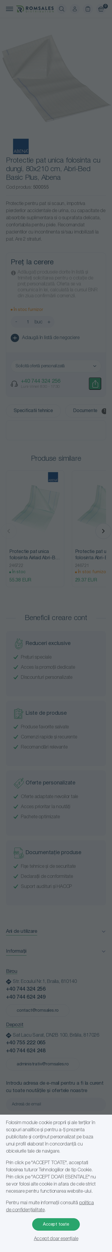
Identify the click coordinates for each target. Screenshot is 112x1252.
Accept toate (56, 1224)
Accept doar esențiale (56, 1239)
